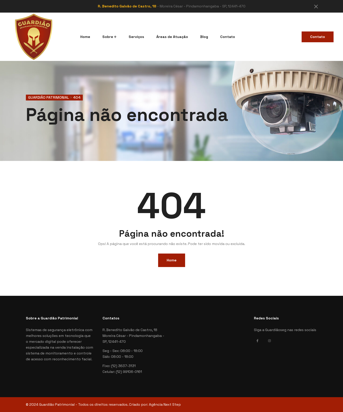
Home (85, 36)
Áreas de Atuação (172, 36)
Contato (227, 36)
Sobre (107, 36)
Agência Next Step (165, 404)
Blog (204, 36)
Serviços (136, 36)
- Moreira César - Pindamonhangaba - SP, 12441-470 (171, 6)
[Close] (316, 6)
